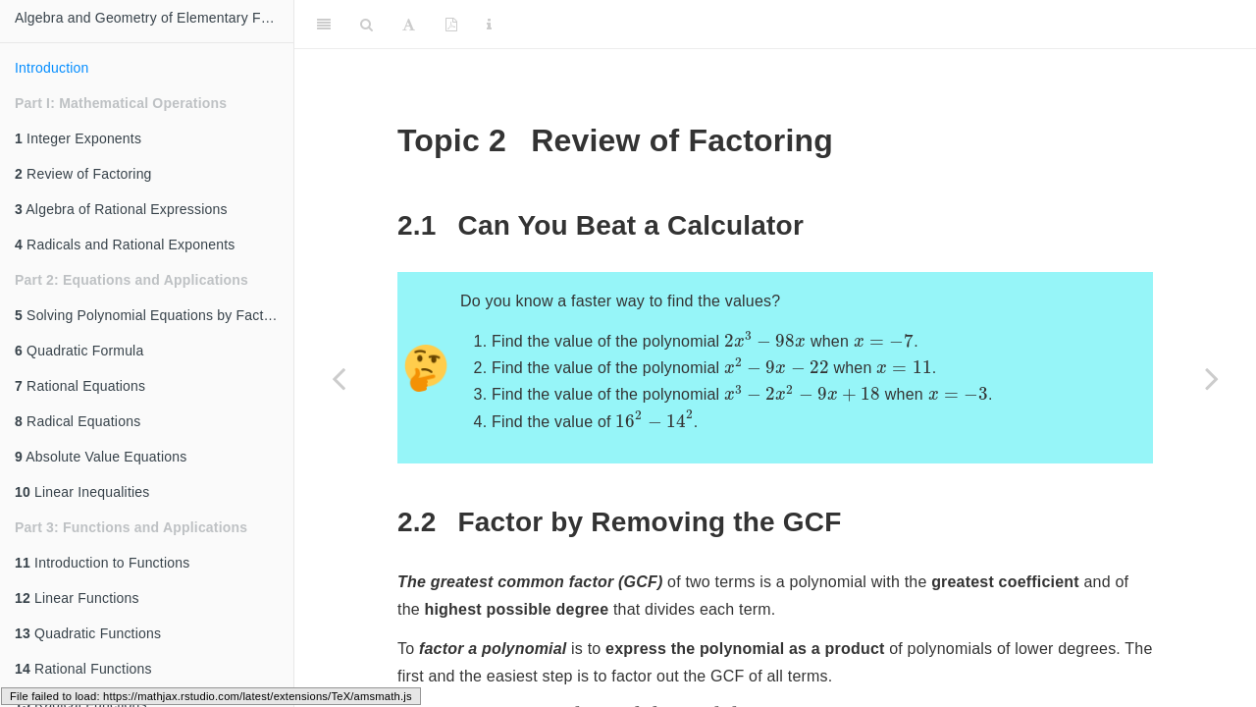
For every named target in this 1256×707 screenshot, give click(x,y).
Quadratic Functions (88, 633)
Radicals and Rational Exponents (125, 244)
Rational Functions (83, 669)
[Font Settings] (409, 24)
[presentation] (765, 340)
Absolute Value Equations (100, 456)
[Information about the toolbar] (489, 24)
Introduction (52, 68)
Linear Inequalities (82, 492)
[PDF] (451, 24)
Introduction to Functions (102, 563)
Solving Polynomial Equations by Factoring (154, 315)
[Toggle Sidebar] (323, 24)
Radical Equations (77, 421)
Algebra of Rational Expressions (121, 209)
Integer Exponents (78, 138)
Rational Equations (80, 386)
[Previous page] (338, 378)
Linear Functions (77, 598)
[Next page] (1212, 378)
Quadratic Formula (79, 350)
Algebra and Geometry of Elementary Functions (154, 18)
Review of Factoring (83, 174)
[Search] (366, 24)
